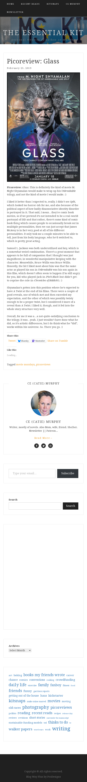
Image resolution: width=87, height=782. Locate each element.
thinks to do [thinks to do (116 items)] (58, 722)
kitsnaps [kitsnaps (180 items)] (17, 700)
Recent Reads (30, 4)
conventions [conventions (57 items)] (37, 679)
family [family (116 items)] (43, 685)
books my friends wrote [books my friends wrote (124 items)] (44, 675)
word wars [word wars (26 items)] (39, 730)
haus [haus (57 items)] (43, 695)
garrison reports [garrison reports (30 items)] (41, 691)
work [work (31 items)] (48, 729)
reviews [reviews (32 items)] (13, 718)
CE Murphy (73, 4)
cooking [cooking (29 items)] (50, 680)
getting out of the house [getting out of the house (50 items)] (24, 695)
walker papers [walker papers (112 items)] (20, 729)
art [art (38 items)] (10, 675)
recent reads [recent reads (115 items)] (42, 713)
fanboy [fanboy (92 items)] (55, 685)
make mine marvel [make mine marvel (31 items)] (36, 701)
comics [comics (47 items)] (23, 679)
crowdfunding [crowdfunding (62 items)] (65, 679)
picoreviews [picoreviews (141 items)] (61, 707)
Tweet (11, 340)
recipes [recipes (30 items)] (57, 713)
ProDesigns (54, 776)
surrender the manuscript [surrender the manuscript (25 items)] (57, 718)
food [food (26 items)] (73, 685)
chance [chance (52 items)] (13, 679)
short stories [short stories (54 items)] (37, 717)
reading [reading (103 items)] (24, 713)
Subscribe (67, 473)
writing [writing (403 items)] (61, 729)
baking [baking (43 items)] (18, 675)
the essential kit (43, 33)
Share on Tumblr (58, 340)
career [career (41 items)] (70, 675)
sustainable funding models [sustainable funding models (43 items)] (25, 722)
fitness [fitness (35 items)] (66, 685)
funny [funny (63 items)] (27, 691)
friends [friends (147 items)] (15, 690)
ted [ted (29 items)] (45, 723)
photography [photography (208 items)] (35, 707)
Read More (43, 438)
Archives (14, 646)
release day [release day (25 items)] (67, 713)
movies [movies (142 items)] (54, 701)
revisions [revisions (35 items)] (23, 718)
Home (10, 4)
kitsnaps (53, 4)
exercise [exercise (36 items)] (32, 685)
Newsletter (15, 12)
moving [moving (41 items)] (66, 701)
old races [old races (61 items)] (15, 707)
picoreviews (43, 364)
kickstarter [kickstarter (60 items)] (55, 695)
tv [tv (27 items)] (70, 723)
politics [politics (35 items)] (12, 713)
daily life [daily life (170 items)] (17, 684)
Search (13, 499)
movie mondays (25, 364)
